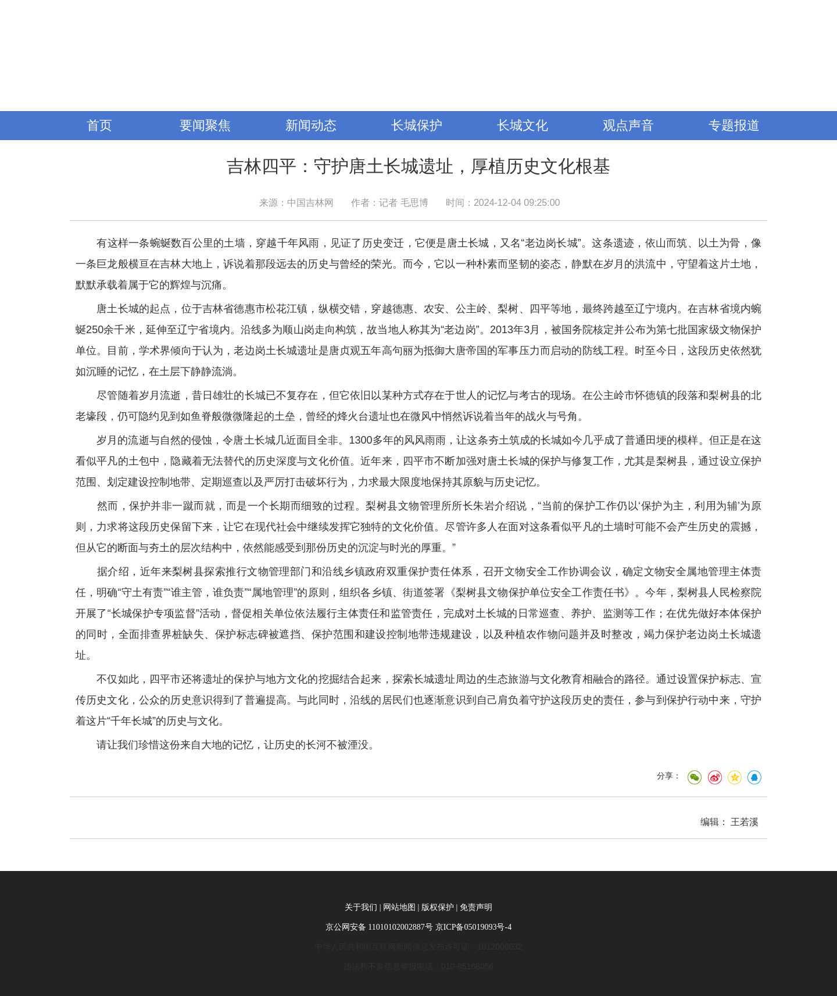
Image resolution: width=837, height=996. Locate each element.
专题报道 (734, 125)
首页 (99, 125)
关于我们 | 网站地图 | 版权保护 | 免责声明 (418, 907)
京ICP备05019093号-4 (473, 927)
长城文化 (522, 125)
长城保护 (416, 125)
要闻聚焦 (205, 125)
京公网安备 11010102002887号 (379, 927)
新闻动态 (311, 125)
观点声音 (628, 125)
